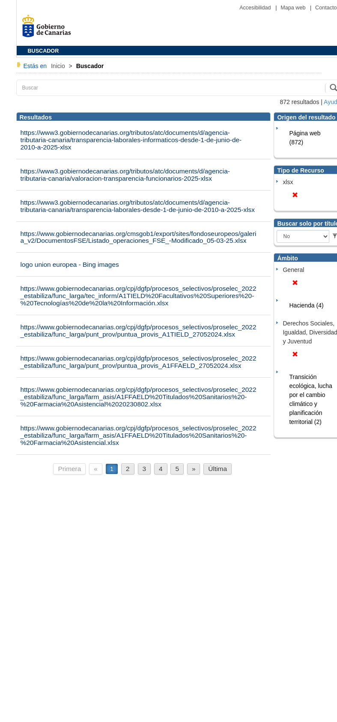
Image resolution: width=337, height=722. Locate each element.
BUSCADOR (43, 51)
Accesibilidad (255, 8)
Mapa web (293, 8)
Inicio (59, 66)
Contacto (326, 8)
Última (217, 468)
